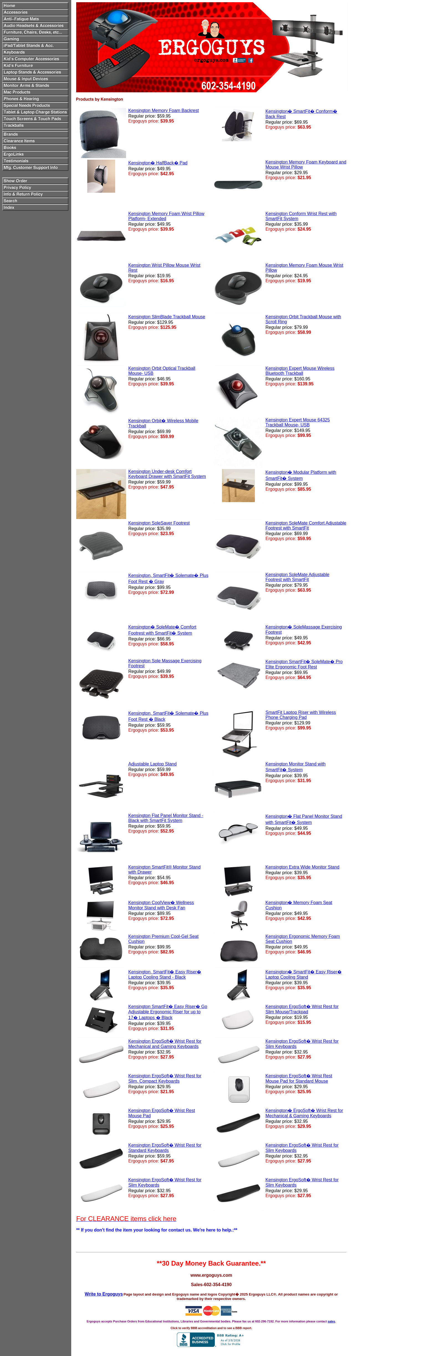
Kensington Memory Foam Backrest (163, 110)
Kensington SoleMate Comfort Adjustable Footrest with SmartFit (305, 525)
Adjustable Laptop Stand (152, 764)
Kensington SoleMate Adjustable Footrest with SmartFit (297, 577)
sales (331, 1321)
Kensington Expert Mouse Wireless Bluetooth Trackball (299, 371)
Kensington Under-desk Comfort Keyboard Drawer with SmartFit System (167, 474)
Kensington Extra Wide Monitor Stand (302, 867)
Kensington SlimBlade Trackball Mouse (166, 316)
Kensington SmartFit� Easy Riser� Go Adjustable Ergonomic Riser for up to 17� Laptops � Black (167, 1012)
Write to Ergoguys (104, 1294)
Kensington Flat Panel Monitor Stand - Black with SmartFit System (165, 818)
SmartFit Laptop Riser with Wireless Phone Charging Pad (300, 715)
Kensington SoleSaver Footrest (159, 523)
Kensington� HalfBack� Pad (157, 163)
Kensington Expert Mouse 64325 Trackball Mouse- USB (297, 422)
